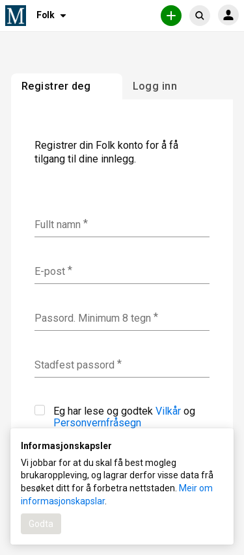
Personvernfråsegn (97, 423)
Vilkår (168, 411)
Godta (41, 524)
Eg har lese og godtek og (114, 417)
